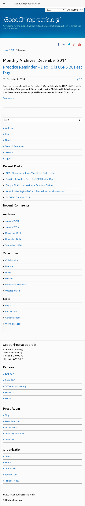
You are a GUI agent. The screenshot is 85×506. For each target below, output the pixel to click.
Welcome (9, 128)
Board (8, 462)
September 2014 (13, 245)
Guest (8, 272)
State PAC (10, 380)
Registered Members (15, 284)
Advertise (9, 439)
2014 (13, 50)
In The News (11, 427)
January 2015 (12, 227)
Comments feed (13, 317)
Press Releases (12, 421)
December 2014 (13, 233)
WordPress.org (13, 323)
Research (9, 392)
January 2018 (12, 221)
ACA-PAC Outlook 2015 (18, 197)
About (8, 140)
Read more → (9, 98)
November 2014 (13, 239)
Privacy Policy (12, 480)
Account (9, 152)
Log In (8, 158)
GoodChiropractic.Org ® (27, 3)
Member (9, 278)
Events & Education (14, 146)
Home (5, 50)
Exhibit (8, 398)
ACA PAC (9, 374)
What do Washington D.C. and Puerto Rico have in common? (35, 191)
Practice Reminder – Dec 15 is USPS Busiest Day (29, 179)
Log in (8, 305)
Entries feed (11, 311)
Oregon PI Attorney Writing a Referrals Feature (29, 185)
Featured (9, 266)
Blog (7, 415)
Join (7, 134)
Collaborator (11, 260)
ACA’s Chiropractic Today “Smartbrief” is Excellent (30, 173)
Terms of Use (11, 474)
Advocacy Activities (14, 433)
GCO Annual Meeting (15, 386)
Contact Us (10, 468)
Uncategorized (12, 290)
